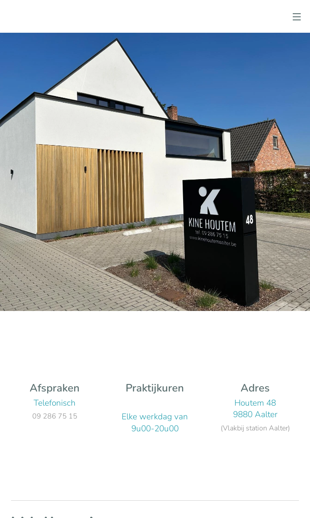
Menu (297, 16)
